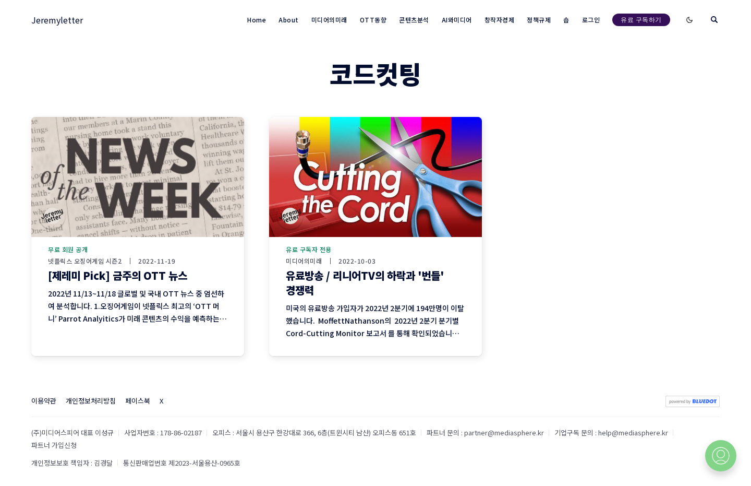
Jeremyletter (57, 20)
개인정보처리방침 (91, 401)
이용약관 (43, 401)
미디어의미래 (304, 261)
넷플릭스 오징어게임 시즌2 (85, 261)
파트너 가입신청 (54, 445)
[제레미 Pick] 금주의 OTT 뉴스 (117, 275)
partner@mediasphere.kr (504, 432)
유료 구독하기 (641, 19)
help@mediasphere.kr (633, 432)
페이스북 (137, 401)
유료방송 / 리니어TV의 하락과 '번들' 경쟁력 (365, 283)
